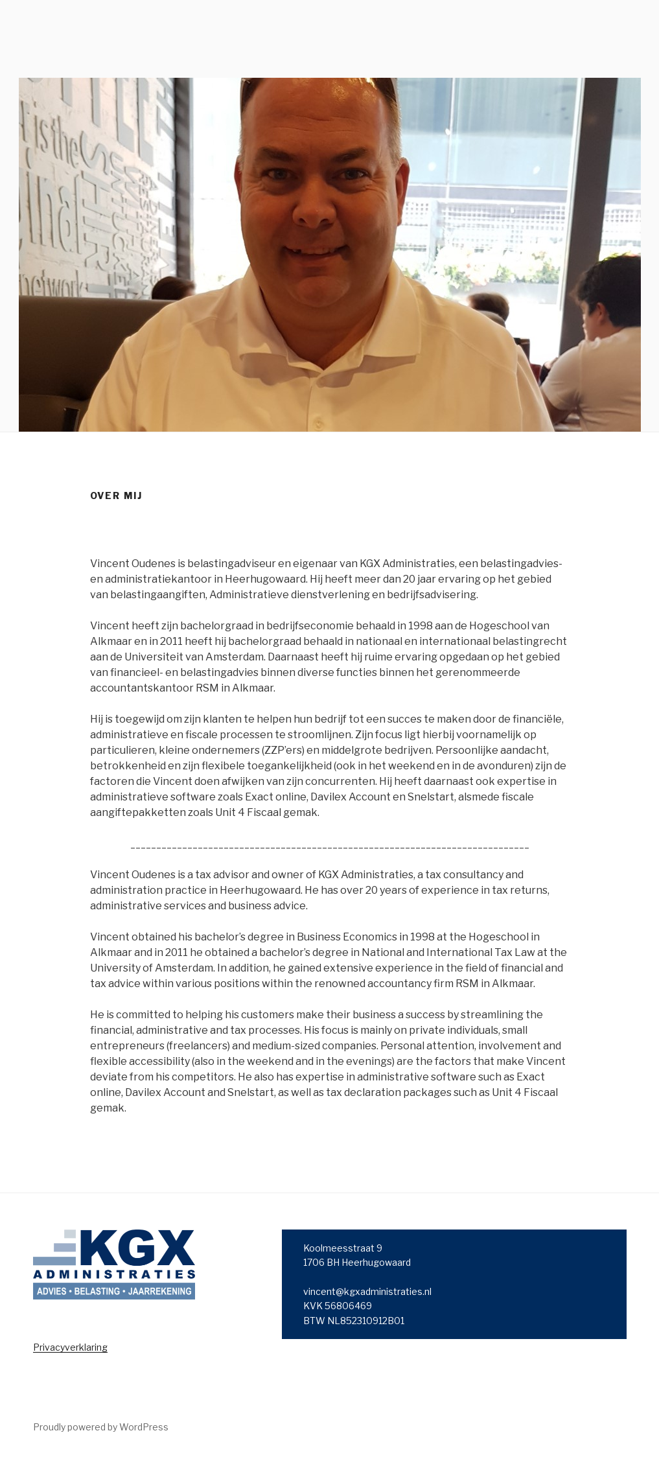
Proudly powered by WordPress (100, 1426)
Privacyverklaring (70, 1347)
